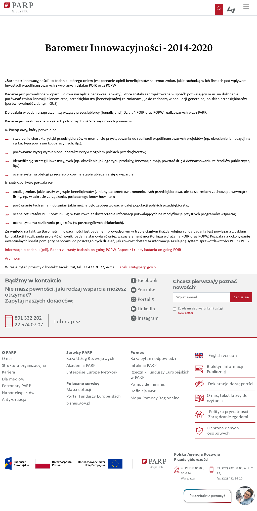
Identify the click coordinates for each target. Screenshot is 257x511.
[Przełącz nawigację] (246, 7)
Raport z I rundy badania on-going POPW (83, 250)
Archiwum (13, 259)
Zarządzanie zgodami (228, 417)
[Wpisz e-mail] (201, 297)
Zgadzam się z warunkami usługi (200, 308)
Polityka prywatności (228, 412)
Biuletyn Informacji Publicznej (225, 369)
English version (223, 356)
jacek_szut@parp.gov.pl (138, 267)
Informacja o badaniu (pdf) (26, 250)
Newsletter (185, 313)
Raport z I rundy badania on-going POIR (149, 250)
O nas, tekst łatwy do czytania (227, 398)
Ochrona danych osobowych (222, 431)
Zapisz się (241, 297)
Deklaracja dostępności (231, 384)
